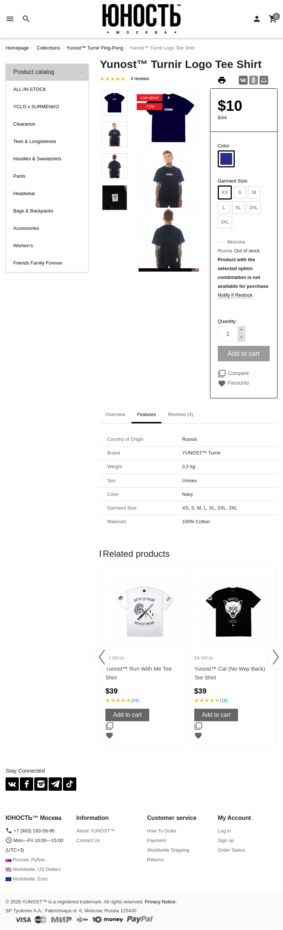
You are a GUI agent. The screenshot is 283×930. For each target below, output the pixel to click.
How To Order (162, 831)
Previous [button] (101, 657)
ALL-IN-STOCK (29, 89)
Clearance (24, 124)
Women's (23, 245)
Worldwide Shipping (168, 850)
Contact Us (88, 840)
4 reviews (139, 78)
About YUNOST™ (95, 831)
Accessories (26, 228)
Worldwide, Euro (27, 879)
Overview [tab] (115, 414)
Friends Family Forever (38, 263)
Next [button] (275, 657)
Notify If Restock (235, 295)
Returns (155, 859)
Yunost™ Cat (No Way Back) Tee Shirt (229, 673)
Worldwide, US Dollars (33, 869)
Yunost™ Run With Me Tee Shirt (138, 673)
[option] (144, 656)
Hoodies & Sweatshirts (37, 158)
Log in (224, 831)
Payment (156, 840)
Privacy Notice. (161, 902)
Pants (19, 176)
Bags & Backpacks (33, 211)
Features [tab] (146, 414)
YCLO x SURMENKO (36, 106)
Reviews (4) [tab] (180, 414)
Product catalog (33, 72)
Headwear (24, 193)
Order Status (231, 850)
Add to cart (127, 715)
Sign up (226, 840)
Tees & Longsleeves (34, 141)
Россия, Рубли (25, 859)
